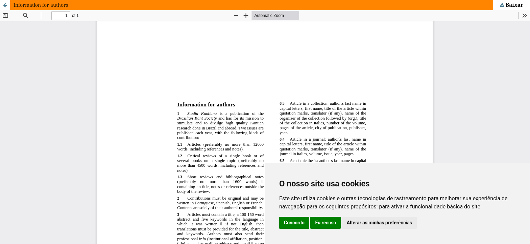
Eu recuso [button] (325, 222)
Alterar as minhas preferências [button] (379, 222)
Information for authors (41, 5)
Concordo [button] (294, 222)
